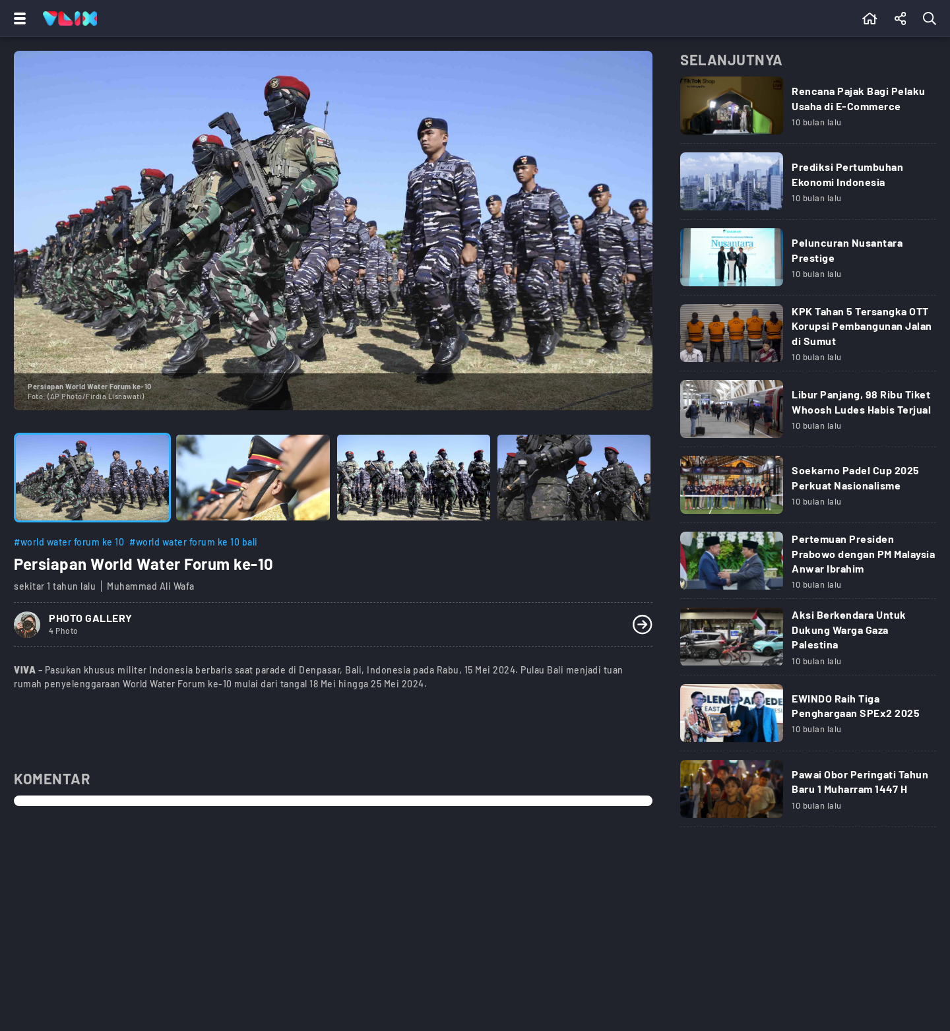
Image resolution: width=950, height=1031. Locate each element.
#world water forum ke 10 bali (193, 541)
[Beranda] (870, 18)
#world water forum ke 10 (69, 541)
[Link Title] (808, 111)
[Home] (70, 18)
